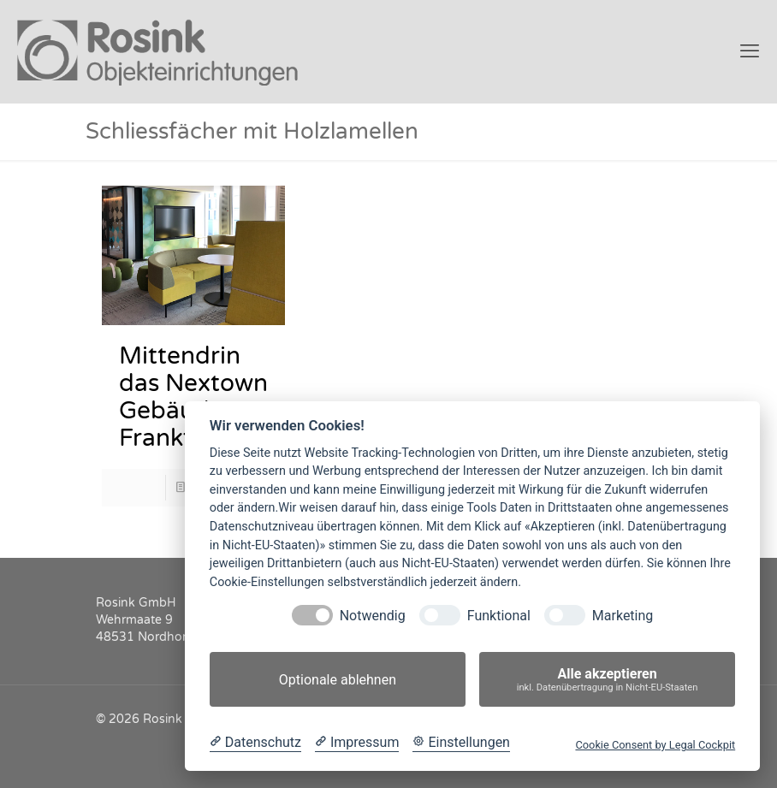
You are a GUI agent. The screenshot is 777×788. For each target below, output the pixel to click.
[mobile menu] (749, 51)
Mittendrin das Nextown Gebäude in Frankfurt (193, 397)
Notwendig (373, 615)
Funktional (499, 615)
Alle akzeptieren (607, 680)
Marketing (622, 615)
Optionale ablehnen (337, 680)
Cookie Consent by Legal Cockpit (655, 744)
